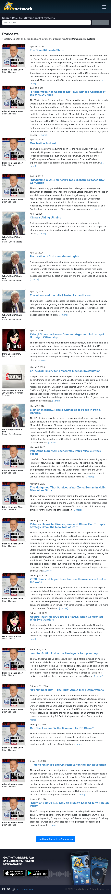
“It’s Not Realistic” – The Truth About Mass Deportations (67, 690)
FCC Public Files (25, 889)
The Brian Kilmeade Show (47, 50)
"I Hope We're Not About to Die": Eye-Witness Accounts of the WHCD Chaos (68, 93)
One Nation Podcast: (43, 143)
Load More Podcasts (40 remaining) (55, 839)
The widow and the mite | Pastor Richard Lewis (60, 295)
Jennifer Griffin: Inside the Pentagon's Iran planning (64, 653)
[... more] (42, 135)
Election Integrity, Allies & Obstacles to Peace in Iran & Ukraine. (65, 411)
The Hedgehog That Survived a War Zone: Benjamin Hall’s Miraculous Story (68, 489)
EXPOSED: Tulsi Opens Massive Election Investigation (65, 371)
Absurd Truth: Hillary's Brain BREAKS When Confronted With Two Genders (66, 618)
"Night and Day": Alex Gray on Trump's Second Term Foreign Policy (69, 804)
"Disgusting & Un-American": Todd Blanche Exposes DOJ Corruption (67, 181)
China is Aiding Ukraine (45, 217)
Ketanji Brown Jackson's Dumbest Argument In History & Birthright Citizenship (67, 336)
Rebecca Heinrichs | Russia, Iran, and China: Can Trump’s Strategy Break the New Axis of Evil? (67, 525)
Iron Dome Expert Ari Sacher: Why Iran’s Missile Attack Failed (65, 452)
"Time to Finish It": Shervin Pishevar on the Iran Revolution (68, 765)
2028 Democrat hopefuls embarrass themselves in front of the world (68, 580)
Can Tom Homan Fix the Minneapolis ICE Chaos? (62, 728)
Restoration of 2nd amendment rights (54, 256)
